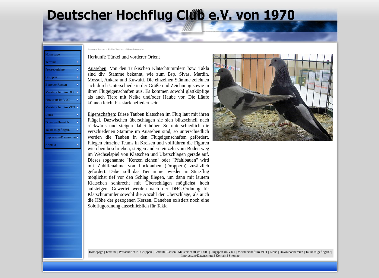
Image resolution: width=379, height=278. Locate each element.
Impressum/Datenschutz (197, 255)
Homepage (53, 54)
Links (273, 252)
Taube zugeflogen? (317, 252)
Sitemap (234, 255)
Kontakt (221, 255)
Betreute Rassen (165, 252)
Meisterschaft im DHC (193, 252)
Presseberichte (128, 252)
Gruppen (146, 252)
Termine (111, 252)
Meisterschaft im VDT (252, 252)
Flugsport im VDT (222, 252)
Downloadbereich (291, 252)
